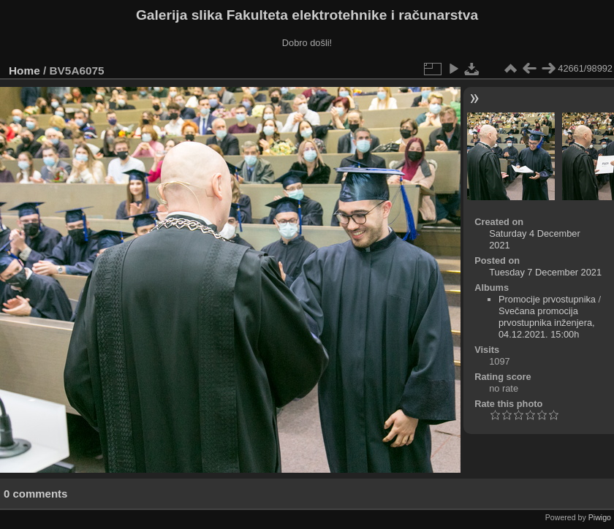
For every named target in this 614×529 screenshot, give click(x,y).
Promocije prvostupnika (547, 299)
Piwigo (599, 517)
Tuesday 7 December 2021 (545, 272)
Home (24, 70)
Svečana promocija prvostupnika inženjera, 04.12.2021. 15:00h (547, 322)
